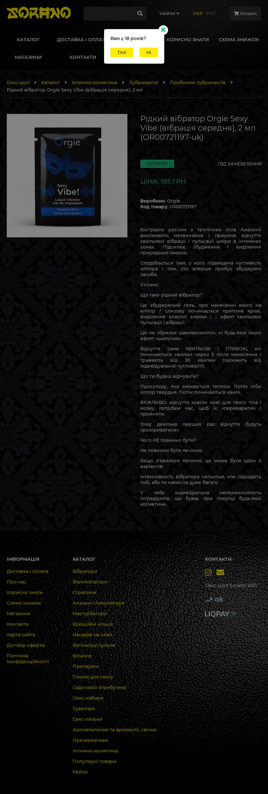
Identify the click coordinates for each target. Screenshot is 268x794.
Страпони (84, 592)
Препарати (86, 666)
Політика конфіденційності (28, 658)
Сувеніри (84, 708)
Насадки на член (93, 635)
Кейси (80, 772)
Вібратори (85, 571)
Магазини (18, 613)
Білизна (82, 656)
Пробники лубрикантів (198, 82)
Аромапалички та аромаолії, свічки (115, 730)
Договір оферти (26, 645)
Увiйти (169, 13)
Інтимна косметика (94, 82)
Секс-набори (88, 698)
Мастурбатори (90, 613)
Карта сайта (21, 635)
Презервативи (90, 740)
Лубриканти (143, 82)
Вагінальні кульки (94, 645)
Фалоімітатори (90, 582)
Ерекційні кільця (93, 624)
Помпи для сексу (93, 677)
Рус (211, 13)
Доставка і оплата (27, 571)
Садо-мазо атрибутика (99, 687)
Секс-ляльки (87, 719)
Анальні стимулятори (99, 603)
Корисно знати (25, 592)
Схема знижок (24, 603)
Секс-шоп (18, 82)
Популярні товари (95, 761)
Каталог (50, 82)
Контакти (18, 624)
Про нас (16, 582)
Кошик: (245, 13)
